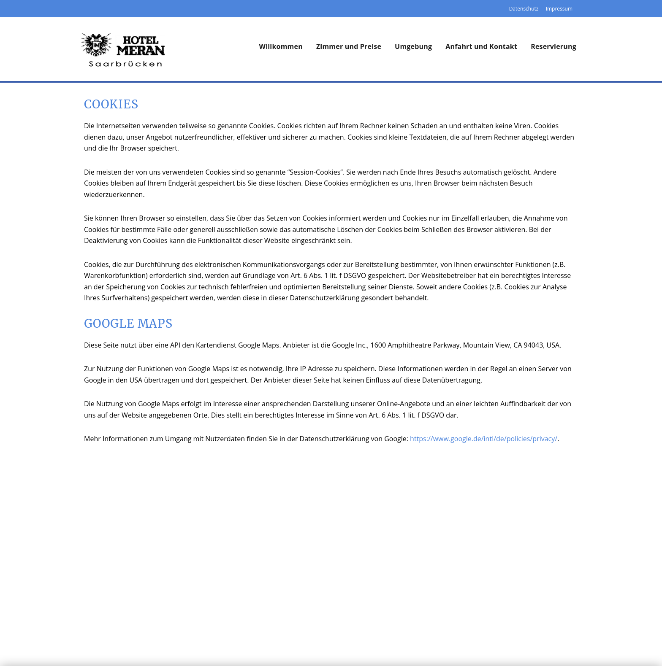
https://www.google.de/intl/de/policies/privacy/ (483, 438)
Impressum (559, 8)
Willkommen (281, 46)
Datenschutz (524, 8)
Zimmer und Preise (348, 46)
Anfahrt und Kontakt (481, 46)
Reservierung (553, 46)
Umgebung (413, 46)
